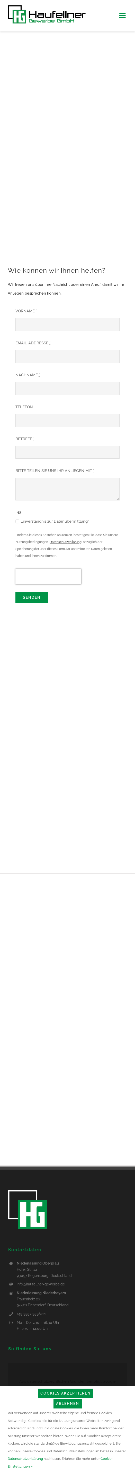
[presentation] (48, 576)
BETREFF (24, 439)
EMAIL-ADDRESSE (33, 343)
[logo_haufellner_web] (47, 7)
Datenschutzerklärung (65, 542)
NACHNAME (27, 375)
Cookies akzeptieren (65, 1393)
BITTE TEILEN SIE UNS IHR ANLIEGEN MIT (54, 470)
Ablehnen (67, 1404)
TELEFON (24, 407)
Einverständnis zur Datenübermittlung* (55, 521)
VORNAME (26, 311)
